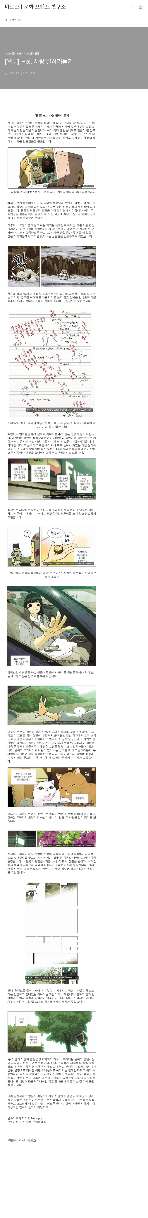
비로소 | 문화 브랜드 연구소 (35, 7)
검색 (132, 7)
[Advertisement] (51, 1172)
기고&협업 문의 (13, 20)
